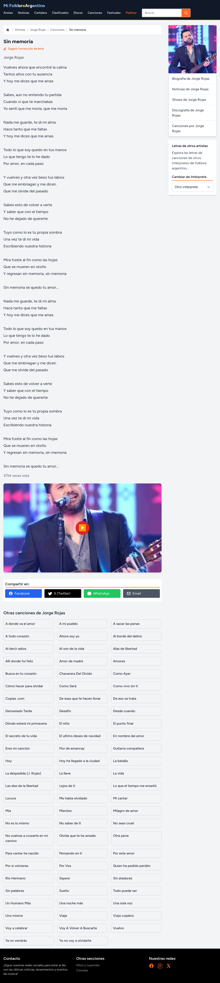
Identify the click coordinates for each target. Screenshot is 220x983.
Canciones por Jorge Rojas (188, 128)
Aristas (8, 13)
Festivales (114, 13)
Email (134, 593)
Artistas (20, 30)
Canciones (95, 13)
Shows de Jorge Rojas (189, 100)
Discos (78, 13)
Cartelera (40, 13)
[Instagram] (160, 965)
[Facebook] (151, 965)
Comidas (82, 970)
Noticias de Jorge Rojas (190, 89)
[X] (168, 965)
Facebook (19, 593)
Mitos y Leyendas (88, 965)
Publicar (131, 13)
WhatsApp (98, 593)
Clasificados (60, 13)
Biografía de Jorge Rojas (190, 79)
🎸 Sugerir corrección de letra (23, 49)
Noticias (23, 13)
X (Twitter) (59, 593)
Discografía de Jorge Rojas (188, 112)
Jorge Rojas (38, 30)
